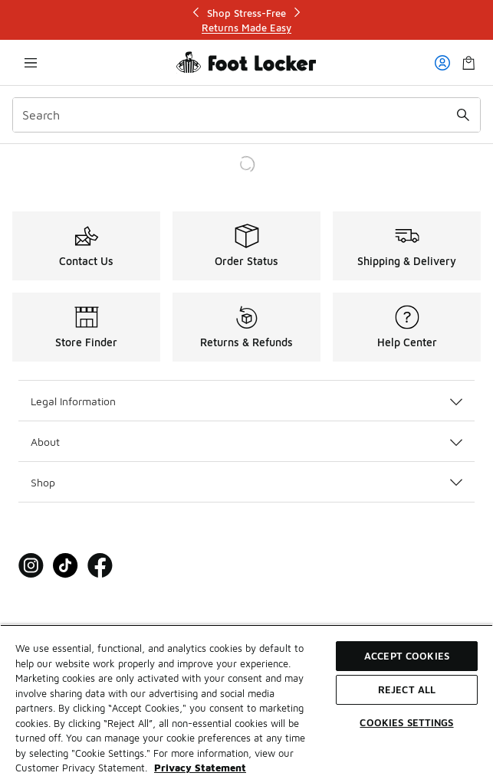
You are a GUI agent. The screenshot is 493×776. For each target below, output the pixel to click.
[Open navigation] (30, 62)
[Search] (246, 115)
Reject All (406, 689)
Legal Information (246, 401)
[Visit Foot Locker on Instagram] (31, 565)
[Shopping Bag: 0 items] (468, 62)
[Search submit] (463, 115)
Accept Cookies (406, 656)
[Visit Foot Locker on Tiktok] (65, 565)
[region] (246, 700)
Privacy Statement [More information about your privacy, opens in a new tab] (200, 767)
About (246, 441)
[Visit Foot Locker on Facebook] (100, 565)
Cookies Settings (406, 722)
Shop (246, 482)
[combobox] (246, 115)
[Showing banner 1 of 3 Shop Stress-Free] (247, 20)
